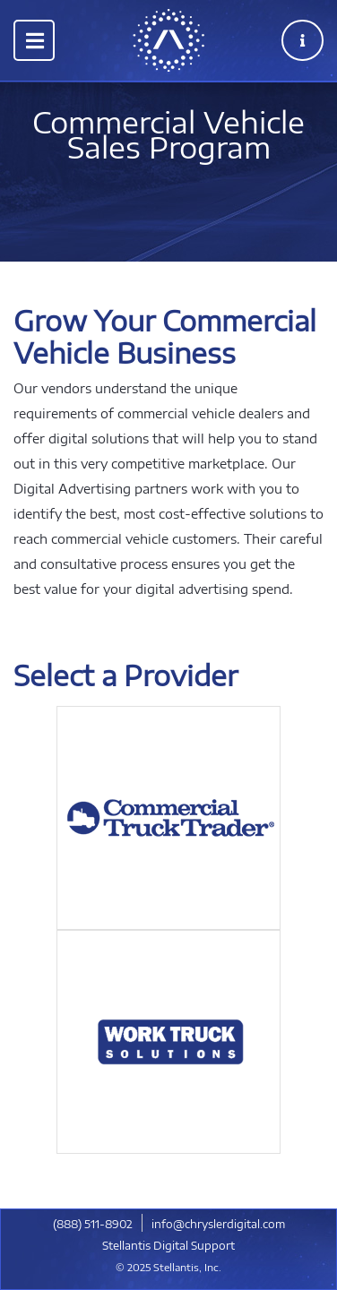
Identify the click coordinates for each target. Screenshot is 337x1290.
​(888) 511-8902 (93, 1224)
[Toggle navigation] (34, 40)
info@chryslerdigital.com (218, 1224)
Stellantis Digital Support (168, 1245)
